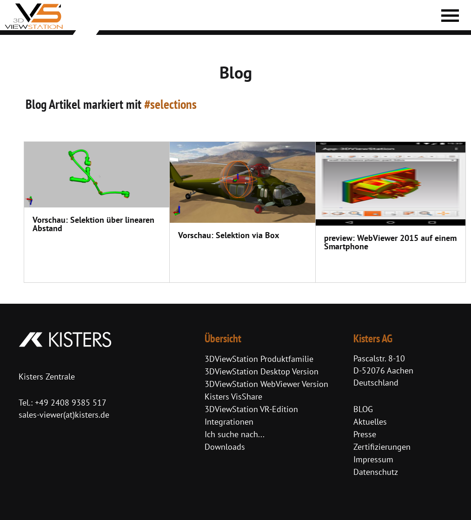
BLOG (363, 409)
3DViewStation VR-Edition (251, 409)
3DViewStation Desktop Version (261, 371)
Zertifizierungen (382, 446)
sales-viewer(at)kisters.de (64, 414)
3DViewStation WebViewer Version (266, 384)
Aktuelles (370, 421)
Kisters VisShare (233, 396)
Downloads (225, 446)
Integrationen (229, 421)
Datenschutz (375, 472)
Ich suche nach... (235, 434)
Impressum (373, 459)
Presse (364, 434)
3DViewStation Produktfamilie (259, 358)
